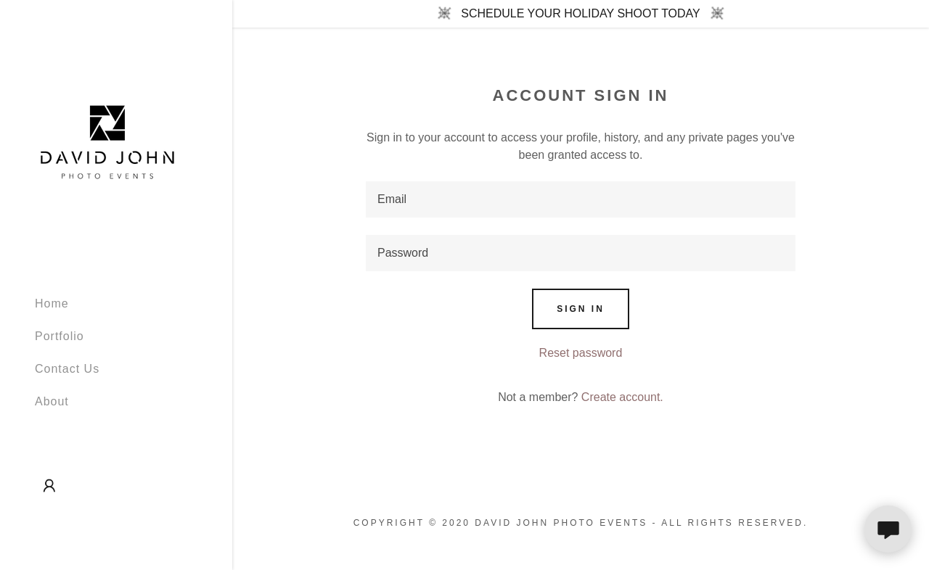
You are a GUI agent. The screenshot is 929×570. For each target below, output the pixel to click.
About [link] (52, 401)
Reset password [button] (581, 353)
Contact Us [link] (67, 369)
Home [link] (52, 303)
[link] (107, 141)
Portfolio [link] (59, 336)
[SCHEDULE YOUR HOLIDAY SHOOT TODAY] (580, 14)
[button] (49, 485)
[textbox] (580, 199)
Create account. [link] (622, 397)
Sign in (581, 309)
